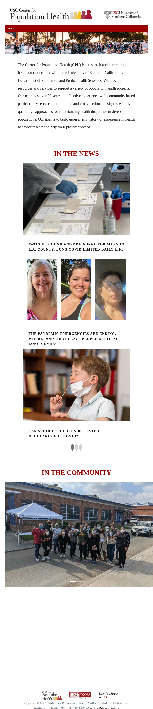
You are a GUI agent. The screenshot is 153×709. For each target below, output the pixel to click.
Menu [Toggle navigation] (11, 28)
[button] (16, 534)
